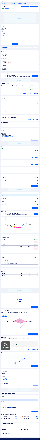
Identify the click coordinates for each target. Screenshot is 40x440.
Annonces (34, 47)
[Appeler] (29, 8)
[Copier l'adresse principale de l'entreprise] (16, 37)
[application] (20, 224)
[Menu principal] (38, 1)
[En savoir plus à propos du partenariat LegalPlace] (16, 416)
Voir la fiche (36, 150)
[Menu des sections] (1, 47)
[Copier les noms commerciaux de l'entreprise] (18, 89)
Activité (13, 47)
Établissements (19, 47)
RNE (3, 41)
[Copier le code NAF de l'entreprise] (13, 100)
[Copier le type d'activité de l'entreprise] (5, 106)
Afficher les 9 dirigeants (35, 157)
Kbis (9, 47)
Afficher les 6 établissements (34, 139)
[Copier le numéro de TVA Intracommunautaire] (5, 30)
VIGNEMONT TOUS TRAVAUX (11, 374)
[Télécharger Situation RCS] (37, 85)
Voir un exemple (37, 211)
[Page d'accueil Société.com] (2, 1)
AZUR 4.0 (10, 407)
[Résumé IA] (33, 177)
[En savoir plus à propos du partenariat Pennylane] (36, 418)
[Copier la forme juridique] (8, 35)
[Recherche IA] (4, 47)
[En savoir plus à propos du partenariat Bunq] (16, 418)
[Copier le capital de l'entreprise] (18, 87)
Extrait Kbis (36, 93)
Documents (29, 47)
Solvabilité (29, 6)
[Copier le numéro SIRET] (6, 28)
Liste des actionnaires (35, 164)
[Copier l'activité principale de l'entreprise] (37, 103)
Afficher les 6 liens (35, 386)
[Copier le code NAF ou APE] (13, 33)
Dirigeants (24, 47)
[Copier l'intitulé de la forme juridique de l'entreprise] (18, 85)
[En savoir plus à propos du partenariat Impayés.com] (36, 416)
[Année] (2, 340)
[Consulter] (35, 177)
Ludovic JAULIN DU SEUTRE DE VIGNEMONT (8, 402)
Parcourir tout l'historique (35, 411)
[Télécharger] (37, 177)
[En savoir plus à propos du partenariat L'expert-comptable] (16, 420)
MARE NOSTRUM (5, 407)
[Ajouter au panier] (35, 76)
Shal (4, 41)
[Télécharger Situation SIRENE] (37, 87)
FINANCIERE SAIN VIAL (6, 374)
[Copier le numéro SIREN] (4, 26)
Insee (2, 41)
